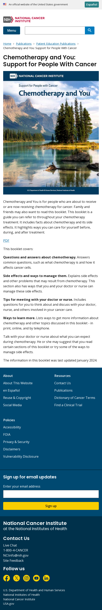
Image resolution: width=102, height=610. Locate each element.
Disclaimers (11, 449)
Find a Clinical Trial (68, 405)
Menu (11, 30)
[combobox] (55, 30)
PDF (6, 240)
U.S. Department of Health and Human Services (34, 590)
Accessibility (12, 427)
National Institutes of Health (21, 595)
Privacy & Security (16, 442)
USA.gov (8, 603)
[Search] (89, 30)
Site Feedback (13, 560)
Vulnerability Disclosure (21, 456)
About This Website (18, 383)
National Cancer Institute (19, 599)
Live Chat (10, 545)
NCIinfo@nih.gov (15, 555)
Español (91, 4)
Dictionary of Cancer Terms (74, 398)
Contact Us (62, 383)
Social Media (12, 405)
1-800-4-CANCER (15, 550)
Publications (63, 390)
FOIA (6, 434)
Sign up (51, 506)
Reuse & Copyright (17, 398)
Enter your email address (21, 486)
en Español (11, 390)
